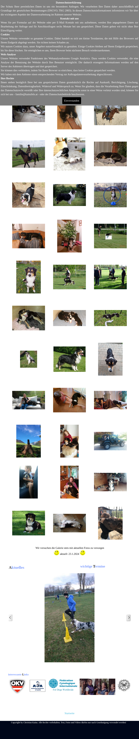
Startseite (70, 713)
